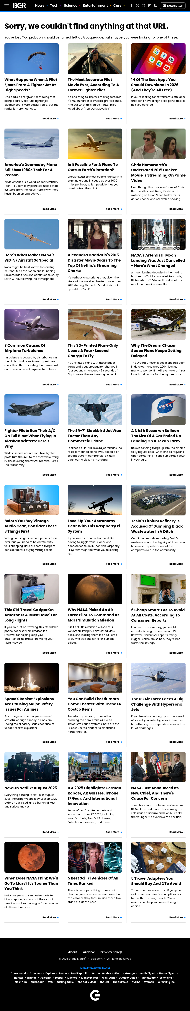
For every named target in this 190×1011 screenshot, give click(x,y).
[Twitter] (137, 5)
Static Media (77, 959)
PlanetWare (148, 977)
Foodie (63, 973)
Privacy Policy (111, 952)
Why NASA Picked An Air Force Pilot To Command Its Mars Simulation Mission (93, 615)
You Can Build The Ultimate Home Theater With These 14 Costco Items (94, 704)
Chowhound (18, 973)
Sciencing (166, 977)
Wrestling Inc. (166, 982)
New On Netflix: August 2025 (30, 788)
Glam (117, 973)
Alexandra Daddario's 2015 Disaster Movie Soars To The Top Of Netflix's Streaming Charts (94, 263)
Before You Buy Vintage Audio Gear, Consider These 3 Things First (30, 526)
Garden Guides (101, 973)
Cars (117, 5)
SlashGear (37, 982)
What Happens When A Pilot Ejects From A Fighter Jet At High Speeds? (30, 84)
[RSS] (155, 5)
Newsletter (173, 5)
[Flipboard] (149, 5)
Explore (50, 973)
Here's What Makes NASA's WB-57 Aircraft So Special (29, 258)
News (40, 5)
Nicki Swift (108, 977)
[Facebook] (131, 5)
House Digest (167, 973)
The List (104, 982)
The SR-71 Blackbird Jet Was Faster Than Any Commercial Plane (94, 435)
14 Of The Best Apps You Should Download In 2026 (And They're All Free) (154, 84)
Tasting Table (65, 982)
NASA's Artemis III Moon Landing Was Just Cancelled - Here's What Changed (158, 260)
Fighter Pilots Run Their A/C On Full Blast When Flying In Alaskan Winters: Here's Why (30, 438)
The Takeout (120, 982)
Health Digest (147, 973)
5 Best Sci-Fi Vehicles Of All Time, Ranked (93, 881)
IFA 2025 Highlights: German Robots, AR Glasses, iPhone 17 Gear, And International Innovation (94, 796)
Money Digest (89, 977)
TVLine (136, 982)
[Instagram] (143, 5)
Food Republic (79, 973)
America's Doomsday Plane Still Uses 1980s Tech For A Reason (30, 169)
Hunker (18, 977)
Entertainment (95, 5)
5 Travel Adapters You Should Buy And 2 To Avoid (156, 881)
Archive (89, 952)
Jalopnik (45, 977)
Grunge (130, 973)
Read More (49, 118)
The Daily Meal (87, 982)
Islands (31, 977)
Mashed (72, 977)
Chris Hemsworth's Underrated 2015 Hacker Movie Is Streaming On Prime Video (158, 172)
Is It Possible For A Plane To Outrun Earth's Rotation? (93, 167)
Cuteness (36, 973)
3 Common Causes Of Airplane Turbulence (24, 348)
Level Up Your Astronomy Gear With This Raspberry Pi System (94, 526)
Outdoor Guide (128, 977)
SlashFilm (21, 982)
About (73, 952)
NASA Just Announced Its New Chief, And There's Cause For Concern (155, 793)
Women (149, 982)
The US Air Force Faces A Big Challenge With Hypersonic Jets (157, 704)
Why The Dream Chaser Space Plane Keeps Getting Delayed (156, 350)
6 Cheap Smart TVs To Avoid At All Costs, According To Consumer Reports (158, 615)
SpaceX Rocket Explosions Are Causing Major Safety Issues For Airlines (29, 704)
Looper (59, 977)
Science (71, 5)
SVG (50, 982)
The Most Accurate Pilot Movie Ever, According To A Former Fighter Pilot (93, 84)
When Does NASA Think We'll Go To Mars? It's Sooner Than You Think (31, 883)
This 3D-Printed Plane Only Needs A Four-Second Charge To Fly (93, 350)
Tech (54, 5)
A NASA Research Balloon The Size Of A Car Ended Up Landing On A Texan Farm (156, 435)
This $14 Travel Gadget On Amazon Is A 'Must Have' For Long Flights (30, 615)
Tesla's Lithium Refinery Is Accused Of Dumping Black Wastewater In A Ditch (157, 526)
